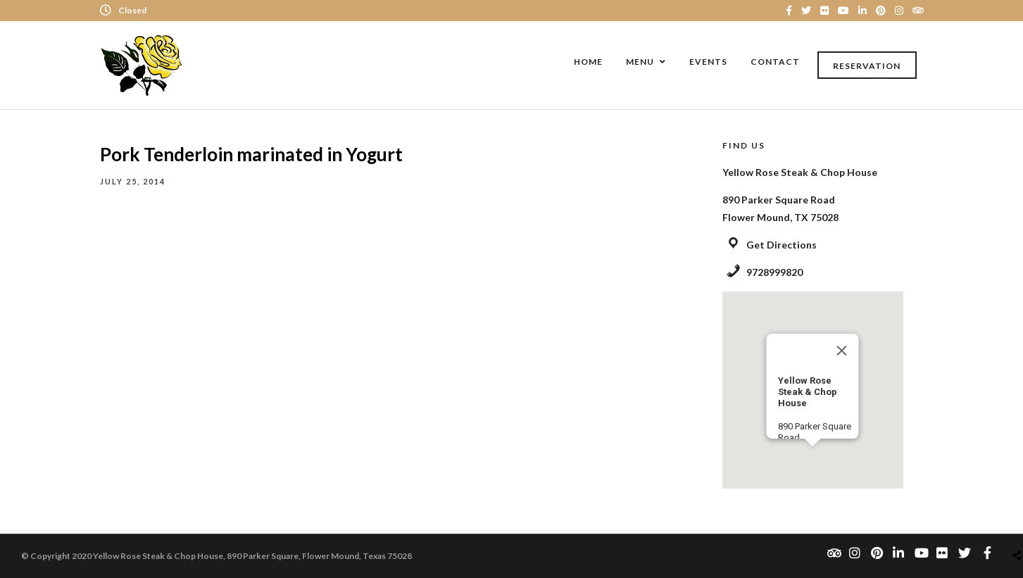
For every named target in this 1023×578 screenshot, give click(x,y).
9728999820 (774, 272)
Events (708, 61)
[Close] (842, 350)
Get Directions (781, 245)
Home (588, 61)
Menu (640, 61)
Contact (775, 61)
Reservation (866, 66)
